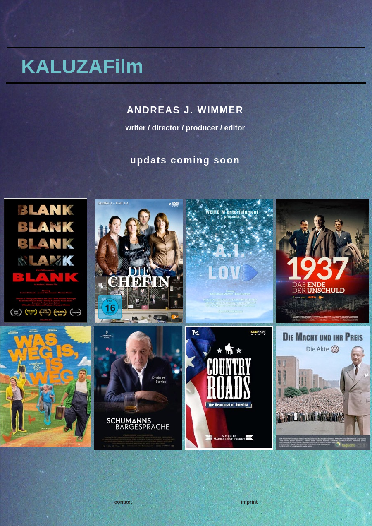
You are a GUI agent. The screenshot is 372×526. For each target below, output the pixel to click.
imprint (249, 502)
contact (123, 502)
